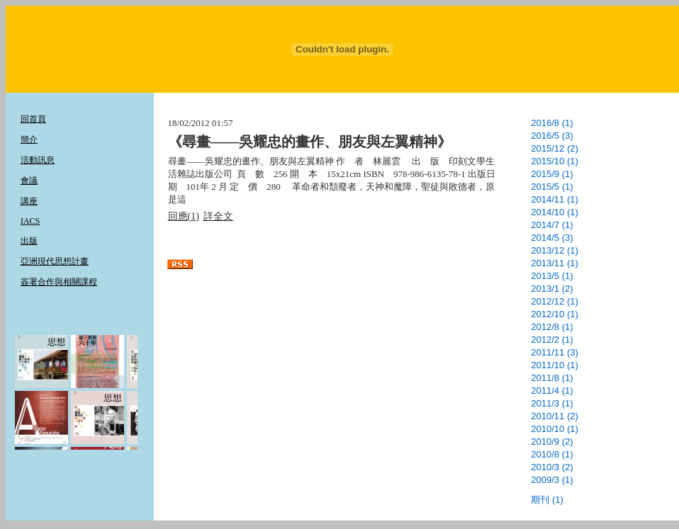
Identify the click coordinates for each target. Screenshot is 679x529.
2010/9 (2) (552, 441)
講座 (29, 201)
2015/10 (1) (554, 161)
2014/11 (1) (554, 199)
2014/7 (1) (552, 225)
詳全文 (218, 216)
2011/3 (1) (552, 403)
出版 (29, 241)
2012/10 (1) (554, 314)
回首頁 (33, 119)
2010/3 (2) (552, 467)
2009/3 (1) (552, 479)
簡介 (29, 139)
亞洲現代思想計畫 (55, 261)
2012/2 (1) (552, 339)
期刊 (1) (547, 499)
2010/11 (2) (554, 416)
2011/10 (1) (554, 365)
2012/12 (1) (554, 301)
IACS (30, 221)
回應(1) (183, 216)
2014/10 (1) (554, 212)
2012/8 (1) (552, 327)
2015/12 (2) (554, 148)
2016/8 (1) (552, 123)
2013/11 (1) (554, 263)
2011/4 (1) (552, 390)
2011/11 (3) (554, 352)
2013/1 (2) (552, 288)
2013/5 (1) (552, 276)
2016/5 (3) (552, 135)
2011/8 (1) (552, 377)
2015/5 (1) (552, 186)
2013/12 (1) (554, 250)
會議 (29, 181)
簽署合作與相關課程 (59, 282)
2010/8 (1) (552, 454)
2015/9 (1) (552, 174)
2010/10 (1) (554, 428)
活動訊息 (38, 160)
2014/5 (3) (552, 237)
